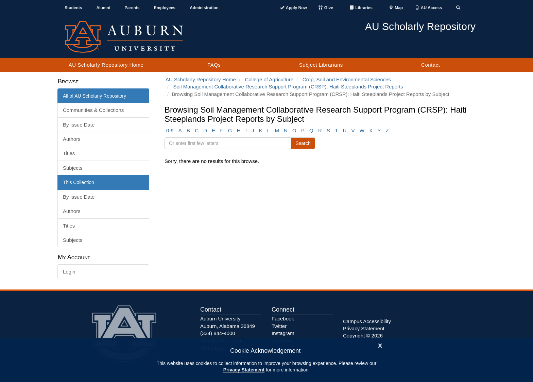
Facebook (283, 318)
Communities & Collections (93, 110)
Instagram (283, 333)
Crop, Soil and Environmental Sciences (347, 79)
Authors (72, 139)
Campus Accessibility (367, 321)
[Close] (380, 344)
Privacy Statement (243, 369)
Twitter (279, 326)
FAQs (214, 65)
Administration (204, 7)
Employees (164, 7)
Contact (430, 65)
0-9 (170, 130)
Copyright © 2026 (363, 335)
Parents (131, 7)
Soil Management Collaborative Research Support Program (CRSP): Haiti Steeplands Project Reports (288, 86)
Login (69, 272)
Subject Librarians (321, 65)
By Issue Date (78, 125)
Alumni (103, 7)
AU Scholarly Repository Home (106, 65)
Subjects (73, 168)
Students (73, 7)
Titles (69, 153)
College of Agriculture (269, 79)
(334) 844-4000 (217, 333)
